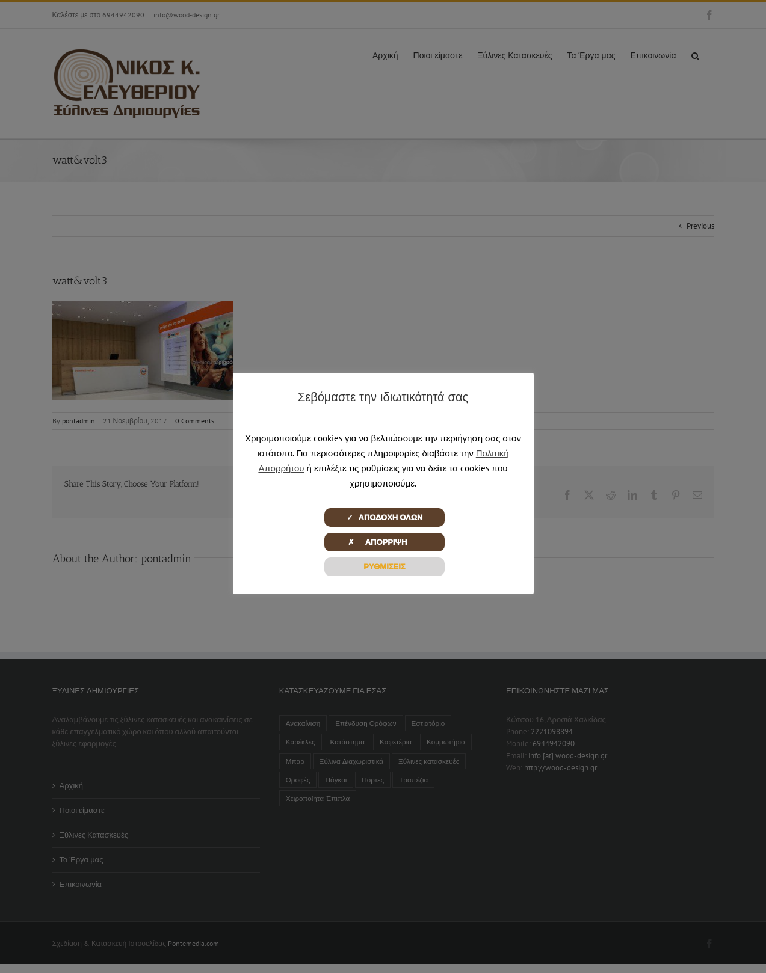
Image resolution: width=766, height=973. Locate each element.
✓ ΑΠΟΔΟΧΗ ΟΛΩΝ (385, 517)
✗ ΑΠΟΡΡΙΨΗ (385, 542)
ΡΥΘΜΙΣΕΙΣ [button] (384, 567)
